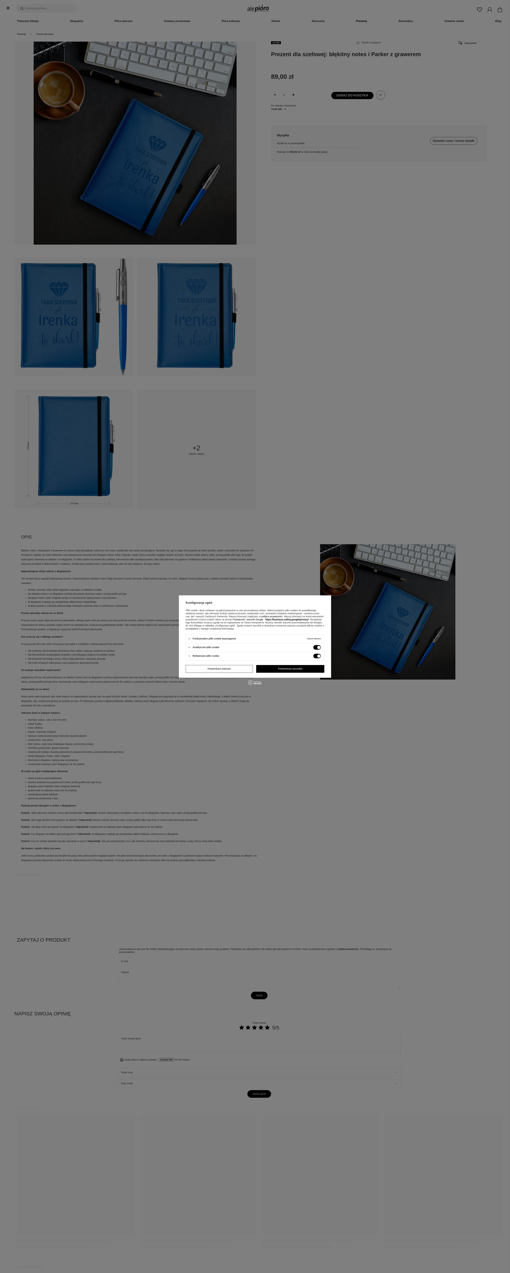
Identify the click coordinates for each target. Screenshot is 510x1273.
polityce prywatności (271, 616)
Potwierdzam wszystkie (290, 668)
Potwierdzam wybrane (219, 668)
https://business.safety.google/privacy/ (287, 619)
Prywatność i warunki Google (248, 619)
